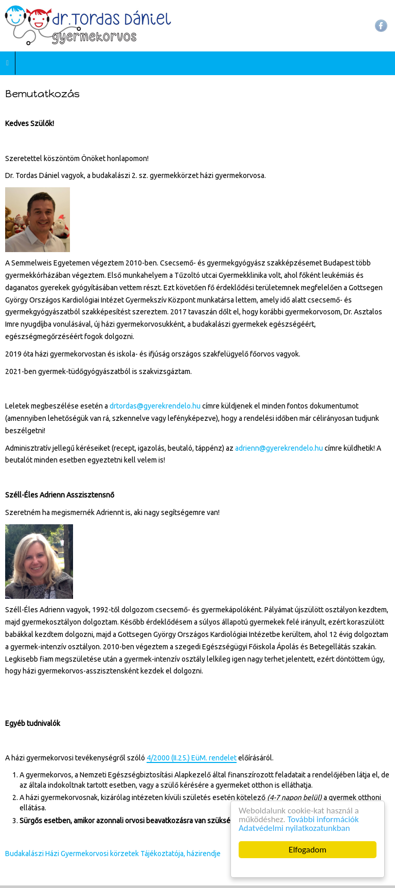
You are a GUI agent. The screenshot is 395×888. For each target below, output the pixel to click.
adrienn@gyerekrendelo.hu (279, 448)
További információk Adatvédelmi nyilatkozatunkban (299, 823)
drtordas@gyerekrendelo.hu (155, 406)
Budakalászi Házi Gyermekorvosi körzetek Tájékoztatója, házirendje (113, 853)
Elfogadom (308, 849)
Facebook (381, 26)
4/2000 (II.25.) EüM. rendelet (192, 758)
